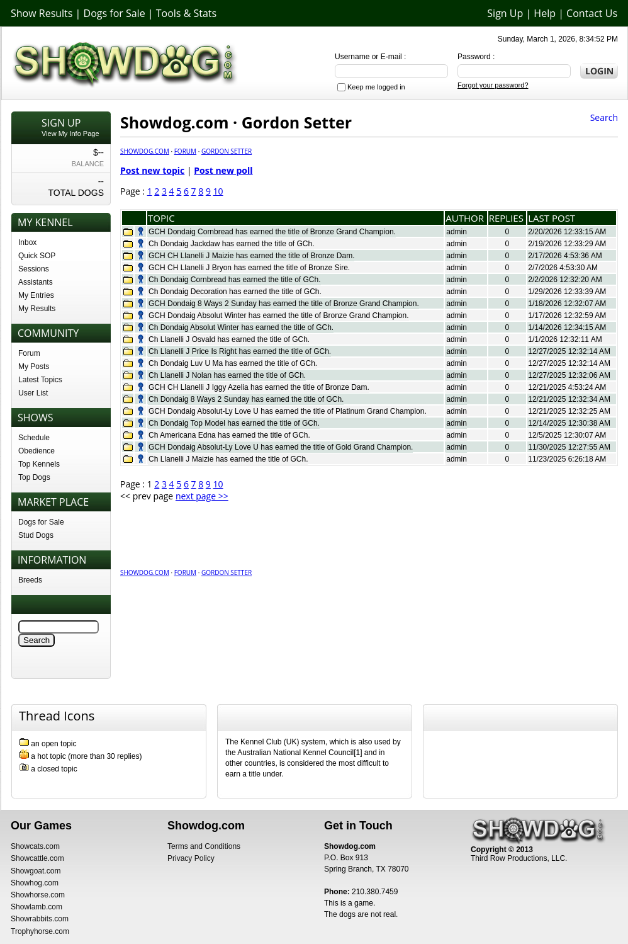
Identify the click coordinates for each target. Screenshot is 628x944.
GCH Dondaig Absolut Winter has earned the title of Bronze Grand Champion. (279, 315)
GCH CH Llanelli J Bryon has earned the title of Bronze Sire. (249, 267)
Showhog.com (35, 883)
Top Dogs (34, 477)
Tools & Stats (186, 13)
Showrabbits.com (40, 918)
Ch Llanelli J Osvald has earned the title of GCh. (229, 339)
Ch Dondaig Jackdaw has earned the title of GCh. (231, 243)
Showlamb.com (36, 906)
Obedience (36, 450)
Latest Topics (40, 379)
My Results (36, 308)
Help (545, 13)
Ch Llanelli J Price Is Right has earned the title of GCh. (240, 351)
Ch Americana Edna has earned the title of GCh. (229, 435)
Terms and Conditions (203, 846)
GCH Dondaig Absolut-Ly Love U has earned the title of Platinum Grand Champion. (288, 411)
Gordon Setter (226, 151)
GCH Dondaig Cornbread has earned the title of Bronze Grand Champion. (272, 231)
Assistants (35, 282)
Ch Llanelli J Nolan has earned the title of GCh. (227, 375)
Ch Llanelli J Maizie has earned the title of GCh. (228, 459)
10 (218, 191)
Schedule (34, 437)
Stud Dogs (35, 535)
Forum (29, 353)
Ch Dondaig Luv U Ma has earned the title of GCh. (233, 363)
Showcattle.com (37, 858)
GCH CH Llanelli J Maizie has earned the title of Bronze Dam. (251, 255)
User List (33, 393)
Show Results (41, 13)
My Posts (33, 366)
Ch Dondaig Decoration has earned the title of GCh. (235, 291)
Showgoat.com (35, 871)
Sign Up (505, 13)
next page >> (202, 496)
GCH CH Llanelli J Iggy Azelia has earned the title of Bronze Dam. (259, 387)
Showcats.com (35, 846)
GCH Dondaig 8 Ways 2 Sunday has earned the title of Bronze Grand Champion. (284, 303)
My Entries (36, 295)
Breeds (30, 580)
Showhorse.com (38, 894)
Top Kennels (39, 464)
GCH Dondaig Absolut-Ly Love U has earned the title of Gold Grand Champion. (281, 447)
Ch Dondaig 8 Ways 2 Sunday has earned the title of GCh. (246, 399)
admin (456, 231)
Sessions (33, 268)
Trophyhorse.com (40, 931)
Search (604, 117)
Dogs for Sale (114, 13)
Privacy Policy (191, 858)
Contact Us (591, 13)
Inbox (27, 242)
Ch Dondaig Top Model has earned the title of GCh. (234, 423)
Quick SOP (36, 255)
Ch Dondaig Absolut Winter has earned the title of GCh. (241, 327)
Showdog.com (144, 151)
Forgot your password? (493, 85)
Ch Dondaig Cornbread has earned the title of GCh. (235, 279)
